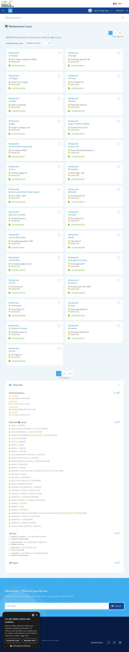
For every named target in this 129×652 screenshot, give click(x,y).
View (116, 393)
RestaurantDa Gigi (73, 304)
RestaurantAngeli (14, 122)
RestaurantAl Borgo (73, 54)
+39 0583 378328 (76, 293)
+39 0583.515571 (76, 202)
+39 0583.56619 (76, 88)
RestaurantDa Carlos (73, 281)
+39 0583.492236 (17, 361)
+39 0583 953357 (76, 179)
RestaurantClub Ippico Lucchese (77, 259)
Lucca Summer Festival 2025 (19, 403)
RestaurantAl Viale (14, 100)
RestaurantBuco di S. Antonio (17, 213)
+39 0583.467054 (76, 270)
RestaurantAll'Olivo (73, 100)
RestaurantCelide (73, 236)
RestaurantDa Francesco (15, 304)
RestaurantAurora (14, 168)
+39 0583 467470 (76, 225)
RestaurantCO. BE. (14, 281)
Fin (120, 33)
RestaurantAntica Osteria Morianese (20, 145)
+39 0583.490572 (76, 66)
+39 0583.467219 (76, 338)
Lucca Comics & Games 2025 (19, 397)
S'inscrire (116, 606)
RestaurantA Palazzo (14, 54)
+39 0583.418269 (17, 111)
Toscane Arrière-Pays (12, 18)
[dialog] (21, 631)
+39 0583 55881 (16, 225)
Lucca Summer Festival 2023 (19, 414)
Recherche (120, 10)
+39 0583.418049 (17, 316)
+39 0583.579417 (17, 157)
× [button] (36, 615)
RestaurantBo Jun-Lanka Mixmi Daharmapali (24, 190)
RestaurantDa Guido (73, 327)
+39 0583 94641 (16, 247)
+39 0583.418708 (17, 88)
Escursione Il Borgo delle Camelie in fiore (22, 408)
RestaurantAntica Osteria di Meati (78, 122)
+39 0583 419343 (17, 270)
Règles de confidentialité (50, 640)
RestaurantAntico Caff (73, 145)
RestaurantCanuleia (73, 213)
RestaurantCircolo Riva (14, 259)
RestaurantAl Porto (73, 77)
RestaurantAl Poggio (14, 77)
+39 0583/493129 (76, 111)
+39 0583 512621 (17, 134)
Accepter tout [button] (13, 641)
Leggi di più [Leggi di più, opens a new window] (24, 636)
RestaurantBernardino (73, 168)
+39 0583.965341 (17, 66)
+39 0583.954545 (17, 293)
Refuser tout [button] (30, 641)
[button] (21, 646)
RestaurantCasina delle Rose (17, 236)
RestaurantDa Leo (14, 349)
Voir (116, 422)
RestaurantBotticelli (73, 190)
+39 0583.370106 (17, 179)
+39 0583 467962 (76, 157)
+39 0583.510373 (76, 134)
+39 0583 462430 (17, 202)
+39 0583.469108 (76, 247)
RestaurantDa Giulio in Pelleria (18, 327)
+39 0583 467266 (76, 316)
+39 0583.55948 (16, 338)
